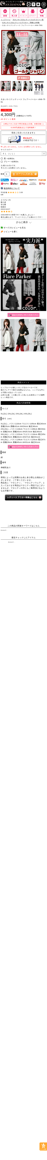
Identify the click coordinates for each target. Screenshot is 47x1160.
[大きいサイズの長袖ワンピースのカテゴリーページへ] (12, 609)
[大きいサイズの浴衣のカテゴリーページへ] (12, 712)
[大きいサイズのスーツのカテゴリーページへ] (12, 686)
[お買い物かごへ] (33, 6)
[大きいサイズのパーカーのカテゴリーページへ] (12, 674)
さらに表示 (22, 223)
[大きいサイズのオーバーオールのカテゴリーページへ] (12, 623)
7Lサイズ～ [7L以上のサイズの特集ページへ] (39, 572)
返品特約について (12, 189)
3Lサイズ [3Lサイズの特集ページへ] (23, 567)
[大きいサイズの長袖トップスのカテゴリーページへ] (35, 590)
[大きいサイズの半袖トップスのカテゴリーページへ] (12, 590)
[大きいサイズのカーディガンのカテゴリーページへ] (12, 668)
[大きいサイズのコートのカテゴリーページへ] (35, 674)
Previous (2, 54)
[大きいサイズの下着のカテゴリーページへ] (12, 705)
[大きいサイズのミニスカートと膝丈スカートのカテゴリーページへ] (12, 655)
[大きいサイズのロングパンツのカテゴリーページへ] (12, 641)
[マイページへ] (38, 6)
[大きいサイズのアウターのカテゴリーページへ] (23, 661)
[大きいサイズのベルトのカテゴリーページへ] (35, 699)
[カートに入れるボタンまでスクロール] (43, 1146)
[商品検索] (41, 729)
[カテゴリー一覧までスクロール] (32, 14)
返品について (28, 811)
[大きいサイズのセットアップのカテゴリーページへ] (12, 693)
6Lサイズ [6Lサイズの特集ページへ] (23, 572)
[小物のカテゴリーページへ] (12, 699)
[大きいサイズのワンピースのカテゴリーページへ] (23, 602)
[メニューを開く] (44, 5)
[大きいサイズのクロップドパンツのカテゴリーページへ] (35, 635)
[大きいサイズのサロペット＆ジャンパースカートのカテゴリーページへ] (35, 616)
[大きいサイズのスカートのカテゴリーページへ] (23, 647)
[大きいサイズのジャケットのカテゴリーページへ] (35, 668)
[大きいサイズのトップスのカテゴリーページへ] (23, 583)
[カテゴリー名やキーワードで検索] (19, 729)
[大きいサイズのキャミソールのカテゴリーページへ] (35, 596)
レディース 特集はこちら (22, 499)
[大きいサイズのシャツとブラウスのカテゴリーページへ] (12, 596)
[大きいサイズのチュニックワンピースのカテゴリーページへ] (12, 615)
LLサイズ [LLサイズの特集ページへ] (8, 567)
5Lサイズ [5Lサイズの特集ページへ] (8, 572)
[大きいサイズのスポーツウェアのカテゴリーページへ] (35, 686)
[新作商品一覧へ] (28, 6)
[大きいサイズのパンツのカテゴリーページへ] (23, 629)
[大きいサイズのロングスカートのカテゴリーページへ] (35, 654)
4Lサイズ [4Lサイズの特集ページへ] (39, 567)
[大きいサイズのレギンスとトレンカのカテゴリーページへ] (35, 641)
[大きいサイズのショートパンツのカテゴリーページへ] (12, 635)
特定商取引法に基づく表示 (12, 811)
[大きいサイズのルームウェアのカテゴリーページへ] (35, 693)
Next (44, 54)
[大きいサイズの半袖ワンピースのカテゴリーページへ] (35, 609)
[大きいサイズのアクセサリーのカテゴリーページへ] (35, 705)
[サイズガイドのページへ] (23, 316)
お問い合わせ (40, 811)
